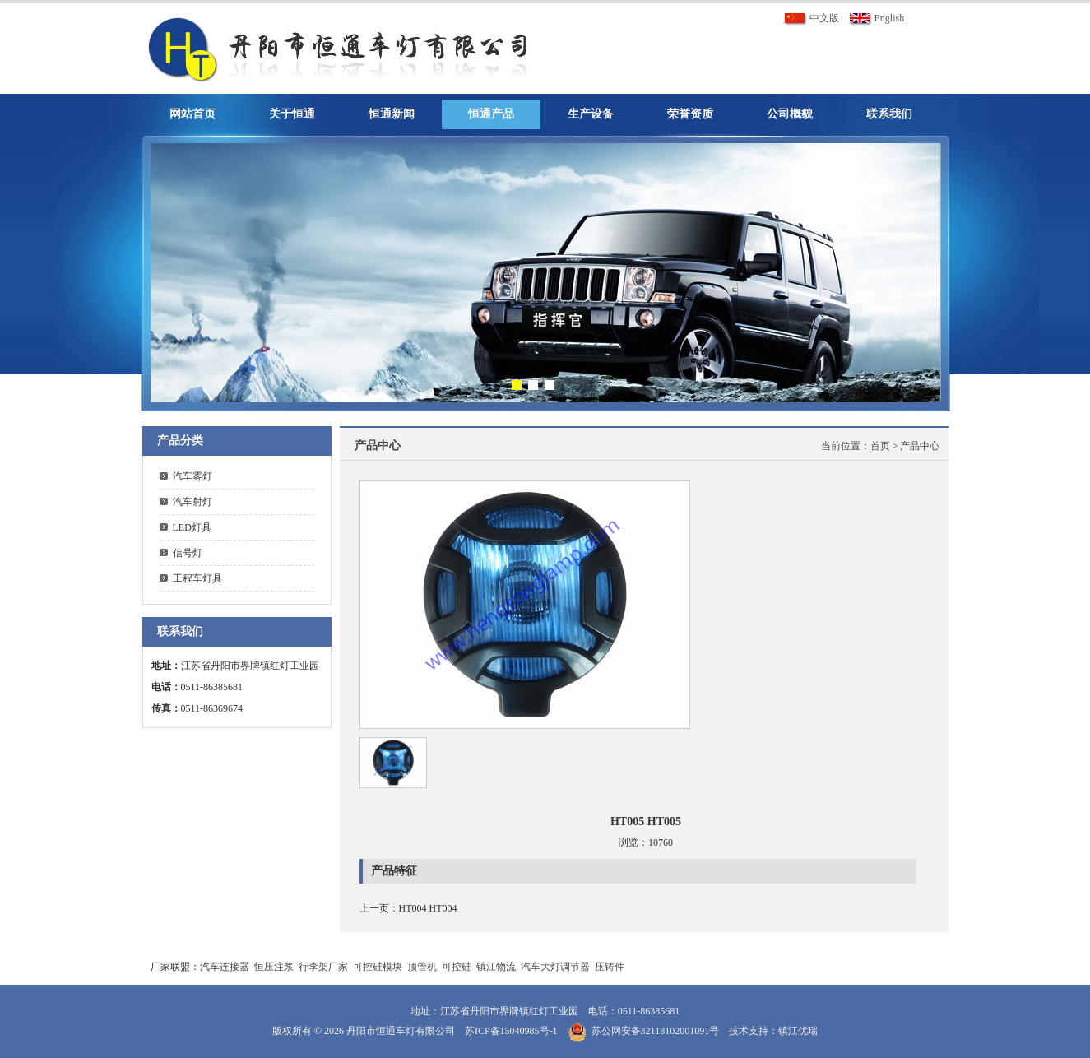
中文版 (811, 18)
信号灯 (187, 553)
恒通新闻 (392, 114)
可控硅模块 (377, 966)
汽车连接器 (224, 966)
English (877, 18)
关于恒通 (292, 114)
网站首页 (192, 114)
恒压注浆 (274, 966)
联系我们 (889, 114)
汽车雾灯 (192, 476)
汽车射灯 (192, 502)
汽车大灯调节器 (555, 966)
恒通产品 (491, 114)
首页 (880, 446)
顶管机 (422, 966)
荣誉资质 (690, 114)
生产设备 (591, 114)
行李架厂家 (323, 966)
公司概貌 (790, 114)
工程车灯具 (197, 578)
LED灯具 (192, 527)
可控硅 (456, 966)
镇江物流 (496, 966)
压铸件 (609, 966)
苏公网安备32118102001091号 (655, 1031)
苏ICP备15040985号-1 (511, 1031)
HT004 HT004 (428, 908)
